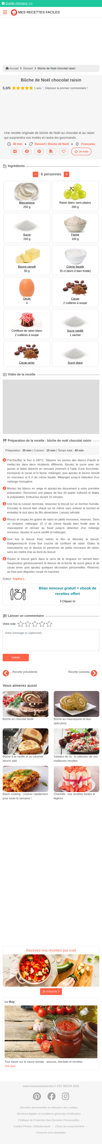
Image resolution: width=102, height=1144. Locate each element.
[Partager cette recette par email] (15, 151)
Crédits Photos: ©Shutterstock (32, 1126)
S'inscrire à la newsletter (51, 1132)
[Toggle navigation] (5, 12)
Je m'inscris (51, 991)
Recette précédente (20, 672)
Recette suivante (82, 672)
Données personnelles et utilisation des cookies (49, 1107)
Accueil (12, 68)
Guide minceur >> (19, 3)
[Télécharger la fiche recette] (51, 151)
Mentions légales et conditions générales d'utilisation (49, 1113)
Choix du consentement (69, 1126)
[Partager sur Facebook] (27, 151)
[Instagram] (65, 1096)
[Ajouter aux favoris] (63, 151)
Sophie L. (19, 578)
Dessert (28, 68)
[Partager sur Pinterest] (39, 151)
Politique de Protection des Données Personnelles (48, 1120)
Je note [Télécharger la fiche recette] (81, 151)
